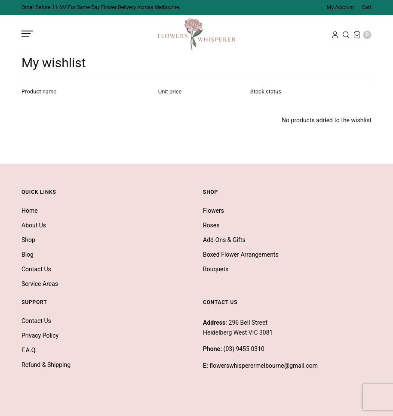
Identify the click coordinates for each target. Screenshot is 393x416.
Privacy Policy (39, 335)
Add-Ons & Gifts (224, 239)
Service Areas (39, 283)
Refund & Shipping (46, 364)
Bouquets (215, 269)
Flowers (213, 210)
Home (29, 210)
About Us (33, 225)
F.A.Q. (29, 350)
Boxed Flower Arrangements (241, 254)
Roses (211, 225)
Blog (27, 254)
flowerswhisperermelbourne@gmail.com (263, 365)
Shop (28, 239)
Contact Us (36, 269)
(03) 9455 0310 (244, 348)
